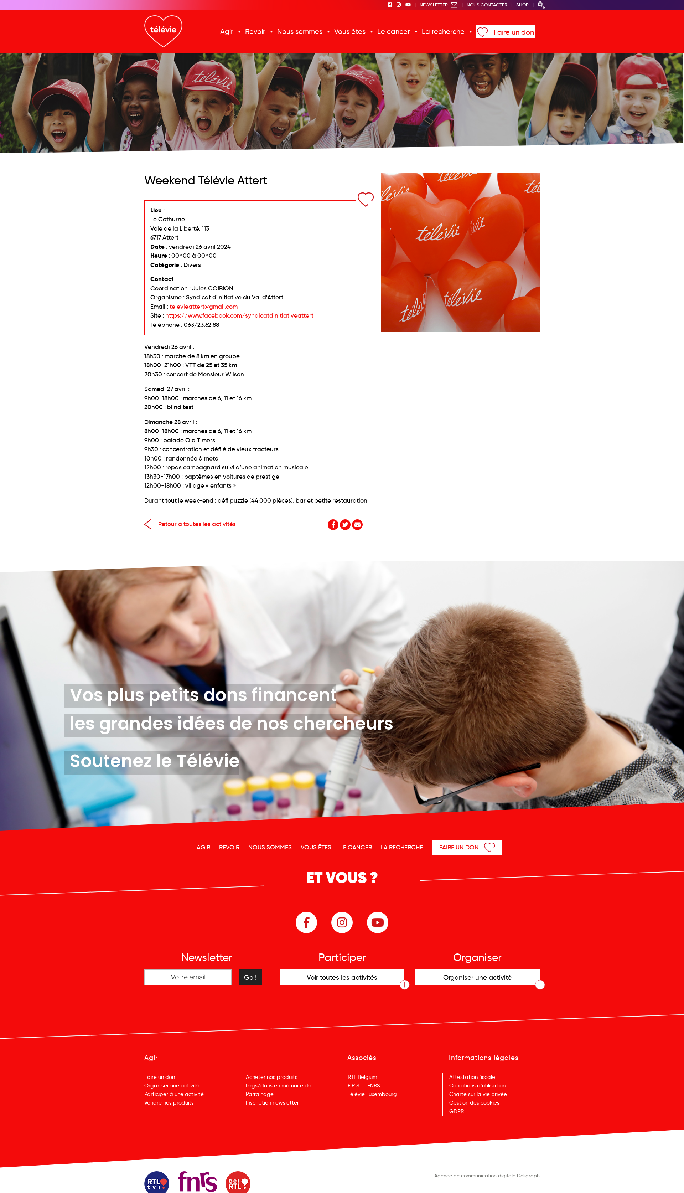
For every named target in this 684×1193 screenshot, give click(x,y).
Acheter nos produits (271, 1077)
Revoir (255, 31)
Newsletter (439, 5)
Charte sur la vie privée (478, 1094)
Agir (226, 31)
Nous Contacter (487, 5)
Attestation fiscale (472, 1077)
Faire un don (514, 32)
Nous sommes (299, 31)
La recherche (443, 31)
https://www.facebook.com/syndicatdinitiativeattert (239, 315)
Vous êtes (350, 31)
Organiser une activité (172, 1086)
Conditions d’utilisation (477, 1086)
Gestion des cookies (474, 1103)
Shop (522, 5)
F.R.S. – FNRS (364, 1086)
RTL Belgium (362, 1077)
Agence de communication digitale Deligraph (487, 1175)
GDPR (456, 1111)
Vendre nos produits (169, 1103)
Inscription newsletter (272, 1103)
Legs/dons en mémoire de (278, 1086)
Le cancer (393, 31)
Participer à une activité (174, 1094)
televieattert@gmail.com (204, 306)
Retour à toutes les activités (190, 524)
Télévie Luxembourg (372, 1094)
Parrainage (260, 1094)
